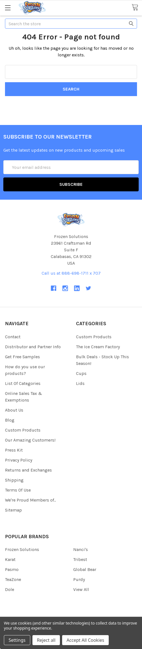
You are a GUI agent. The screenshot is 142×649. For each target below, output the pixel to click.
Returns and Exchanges (28, 470)
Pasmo (12, 569)
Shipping (14, 480)
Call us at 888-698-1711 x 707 (71, 273)
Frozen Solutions (22, 549)
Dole (9, 589)
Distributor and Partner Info (33, 346)
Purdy (79, 579)
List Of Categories (22, 383)
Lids (80, 383)
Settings (17, 640)
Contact (13, 336)
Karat (10, 559)
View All (81, 589)
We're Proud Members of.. (30, 500)
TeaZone (13, 579)
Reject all (46, 640)
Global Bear (84, 569)
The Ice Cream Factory (98, 346)
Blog (9, 420)
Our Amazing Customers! (30, 440)
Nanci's (80, 549)
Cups (81, 373)
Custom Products (22, 430)
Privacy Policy (18, 460)
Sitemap (13, 510)
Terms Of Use (18, 490)
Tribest (80, 559)
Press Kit (14, 450)
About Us (14, 410)
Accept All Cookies (85, 640)
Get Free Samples (22, 356)
